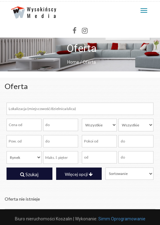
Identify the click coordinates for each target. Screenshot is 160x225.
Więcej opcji (79, 174)
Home (73, 62)
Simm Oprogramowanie (121, 218)
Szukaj (29, 174)
